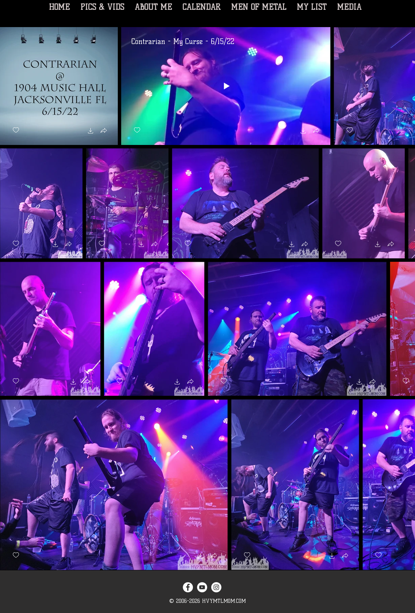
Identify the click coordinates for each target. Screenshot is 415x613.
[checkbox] (16, 130)
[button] (90, 131)
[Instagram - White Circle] (216, 587)
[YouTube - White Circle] (202, 587)
